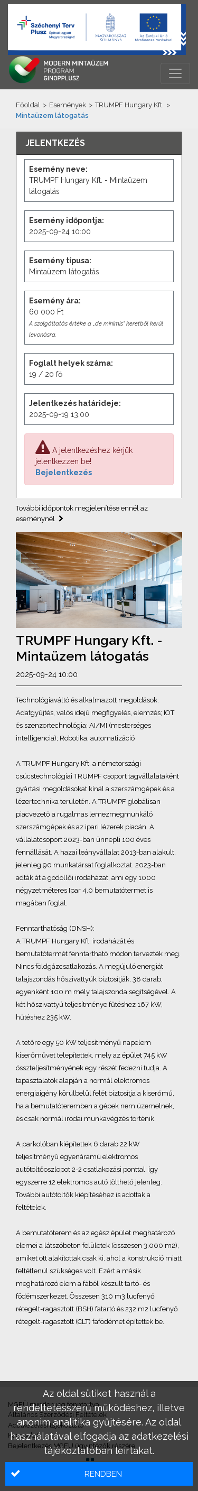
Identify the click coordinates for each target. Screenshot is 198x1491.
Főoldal (28, 105)
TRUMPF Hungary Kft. (129, 105)
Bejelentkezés (63, 472)
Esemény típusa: (60, 260)
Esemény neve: (58, 169)
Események (67, 105)
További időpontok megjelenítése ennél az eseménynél (82, 513)
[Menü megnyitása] (175, 73)
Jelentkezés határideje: (75, 403)
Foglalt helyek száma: (71, 363)
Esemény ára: (55, 301)
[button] (99, 1474)
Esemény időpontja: (66, 220)
